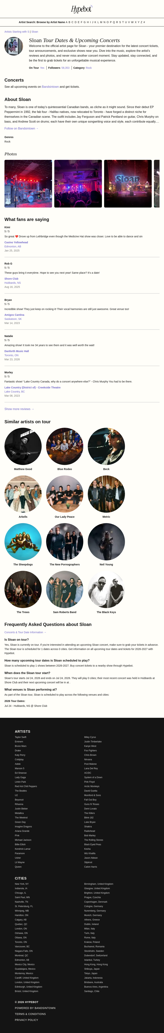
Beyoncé (19, 799)
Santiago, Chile (91, 991)
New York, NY (22, 884)
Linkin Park (20, 782)
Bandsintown (51, 86)
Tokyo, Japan (90, 973)
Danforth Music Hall (16, 351)
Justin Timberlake (93, 741)
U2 (16, 795)
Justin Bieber (21, 808)
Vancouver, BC (22, 946)
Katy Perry (20, 755)
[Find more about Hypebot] (82, 9)
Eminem (19, 741)
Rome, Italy (90, 937)
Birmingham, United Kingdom (98, 884)
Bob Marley (90, 835)
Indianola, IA (21, 888)
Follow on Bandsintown (21, 128)
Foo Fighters (90, 750)
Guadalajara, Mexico (25, 969)
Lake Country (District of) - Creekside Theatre (32, 387)
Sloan (34, 31)
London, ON (21, 928)
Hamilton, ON (21, 915)
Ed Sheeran (21, 773)
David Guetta (90, 791)
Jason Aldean (91, 858)
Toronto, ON (11, 355)
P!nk (17, 835)
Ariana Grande (22, 831)
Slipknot (88, 862)
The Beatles (21, 791)
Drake (18, 750)
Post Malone (90, 764)
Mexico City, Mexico (25, 964)
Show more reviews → (19, 409)
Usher (18, 858)
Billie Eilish (20, 844)
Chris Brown (90, 755)
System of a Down (93, 777)
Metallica (19, 813)
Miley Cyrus (90, 737)
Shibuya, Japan (92, 969)
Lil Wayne (20, 862)
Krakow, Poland (92, 942)
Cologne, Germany (93, 906)
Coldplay (19, 759)
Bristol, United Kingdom (26, 991)
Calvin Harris (90, 867)
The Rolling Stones (93, 840)
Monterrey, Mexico (24, 973)
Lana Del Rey (91, 768)
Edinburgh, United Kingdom (28, 986)
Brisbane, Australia (93, 982)
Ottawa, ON (21, 937)
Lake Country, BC (14, 391)
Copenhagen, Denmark (95, 902)
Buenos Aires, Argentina (96, 986)
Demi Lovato (90, 808)
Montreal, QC (21, 955)
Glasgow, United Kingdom (97, 888)
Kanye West (90, 746)
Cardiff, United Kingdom (26, 978)
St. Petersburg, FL (24, 906)
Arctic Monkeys (91, 786)
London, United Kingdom (27, 982)
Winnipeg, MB (22, 910)
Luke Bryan (90, 822)
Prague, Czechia (92, 897)
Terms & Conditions (30, 1014)
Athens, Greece (92, 919)
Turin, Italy (89, 933)
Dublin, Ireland (91, 924)
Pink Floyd (89, 782)
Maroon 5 (19, 768)
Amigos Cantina (14, 314)
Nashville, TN (21, 902)
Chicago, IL (20, 893)
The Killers (89, 813)
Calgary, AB (20, 919)
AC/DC (87, 773)
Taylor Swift (20, 737)
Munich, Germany (93, 915)
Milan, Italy (89, 928)
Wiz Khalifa (89, 853)
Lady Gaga (20, 777)
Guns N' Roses (91, 804)
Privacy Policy (26, 1019)
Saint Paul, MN (22, 897)
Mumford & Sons (92, 795)
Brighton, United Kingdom (97, 893)
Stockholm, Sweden (94, 951)
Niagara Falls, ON (24, 951)
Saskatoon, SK (13, 318)
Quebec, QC (21, 924)
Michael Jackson (23, 840)
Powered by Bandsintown (35, 1008)
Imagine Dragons (23, 826)
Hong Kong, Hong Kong (96, 964)
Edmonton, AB (12, 246)
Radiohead (89, 831)
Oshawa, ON (21, 933)
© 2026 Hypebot (26, 1002)
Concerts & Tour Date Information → (25, 632)
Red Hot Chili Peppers (26, 786)
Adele (18, 764)
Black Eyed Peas (92, 844)
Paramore (20, 853)
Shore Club (11, 278)
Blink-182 (89, 817)
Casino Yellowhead (16, 242)
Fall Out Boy (90, 799)
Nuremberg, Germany (95, 910)
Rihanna (19, 804)
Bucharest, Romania (94, 946)
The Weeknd (21, 817)
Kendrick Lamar (22, 849)
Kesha (87, 849)
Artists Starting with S (17, 31)
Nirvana (88, 759)
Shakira (88, 826)
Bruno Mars (20, 746)
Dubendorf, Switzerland (95, 955)
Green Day (20, 822)
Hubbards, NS (12, 282)
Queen (18, 867)
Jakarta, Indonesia (93, 978)
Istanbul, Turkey (92, 960)
